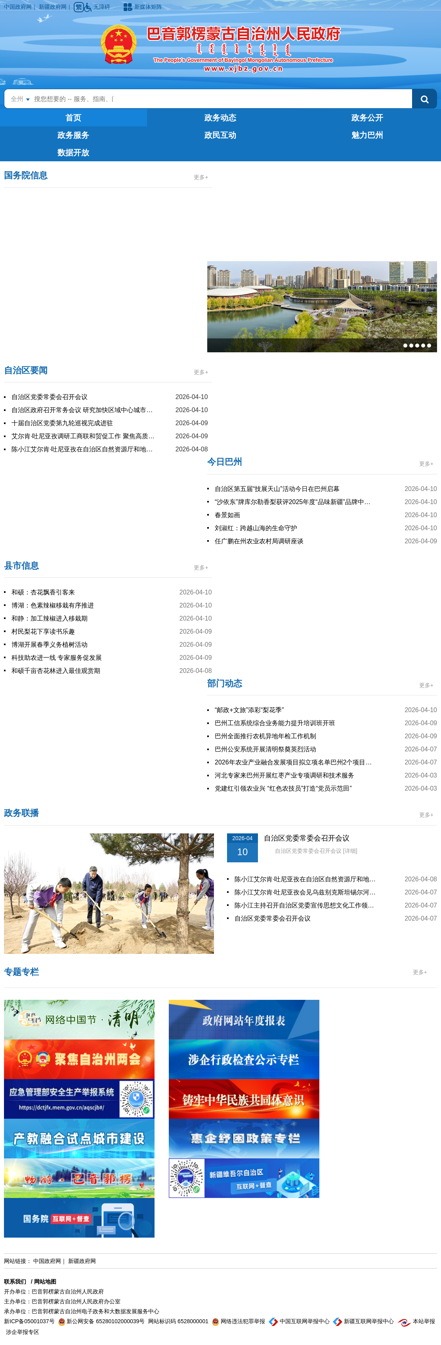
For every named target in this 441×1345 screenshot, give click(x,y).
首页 (73, 117)
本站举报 (416, 1321)
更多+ (201, 177)
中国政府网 (18, 7)
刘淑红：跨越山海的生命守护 (256, 528)
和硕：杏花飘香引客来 (43, 592)
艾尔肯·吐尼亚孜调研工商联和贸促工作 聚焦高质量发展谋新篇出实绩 (83, 436)
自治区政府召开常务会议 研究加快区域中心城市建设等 (83, 410)
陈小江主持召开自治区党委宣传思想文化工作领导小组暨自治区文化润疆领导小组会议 (307, 905)
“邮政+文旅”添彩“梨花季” (249, 710)
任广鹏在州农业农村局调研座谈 (259, 541)
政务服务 (73, 135)
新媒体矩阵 (143, 7)
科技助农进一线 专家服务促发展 (56, 657)
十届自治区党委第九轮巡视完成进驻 (62, 423)
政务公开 (367, 117)
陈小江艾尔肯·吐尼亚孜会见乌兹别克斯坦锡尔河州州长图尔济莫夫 (307, 892)
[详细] (350, 851)
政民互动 (220, 135)
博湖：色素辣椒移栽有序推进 (52, 605)
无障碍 (98, 7)
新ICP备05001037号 (30, 1321)
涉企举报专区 (22, 1332)
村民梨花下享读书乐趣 (43, 631)
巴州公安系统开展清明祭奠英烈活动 (265, 749)
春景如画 (227, 515)
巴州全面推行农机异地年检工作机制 (265, 736)
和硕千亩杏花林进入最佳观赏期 (55, 670)
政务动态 (220, 117)
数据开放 (73, 152)
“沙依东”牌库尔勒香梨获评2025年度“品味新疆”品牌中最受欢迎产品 (295, 502)
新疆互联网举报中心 (364, 1321)
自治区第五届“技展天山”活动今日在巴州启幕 (277, 488)
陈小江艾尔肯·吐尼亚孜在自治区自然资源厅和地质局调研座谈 (83, 449)
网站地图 (45, 1281)
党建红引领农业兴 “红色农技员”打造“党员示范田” (283, 788)
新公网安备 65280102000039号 (102, 1321)
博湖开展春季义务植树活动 (49, 644)
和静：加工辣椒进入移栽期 (49, 618)
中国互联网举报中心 (300, 1321)
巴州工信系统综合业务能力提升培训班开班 (275, 723)
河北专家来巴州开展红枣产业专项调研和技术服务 (284, 775)
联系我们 (15, 1281)
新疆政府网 (53, 7)
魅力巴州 (367, 135)
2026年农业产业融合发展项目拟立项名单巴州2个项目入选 (295, 762)
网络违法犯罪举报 (239, 1321)
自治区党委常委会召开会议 (49, 397)
